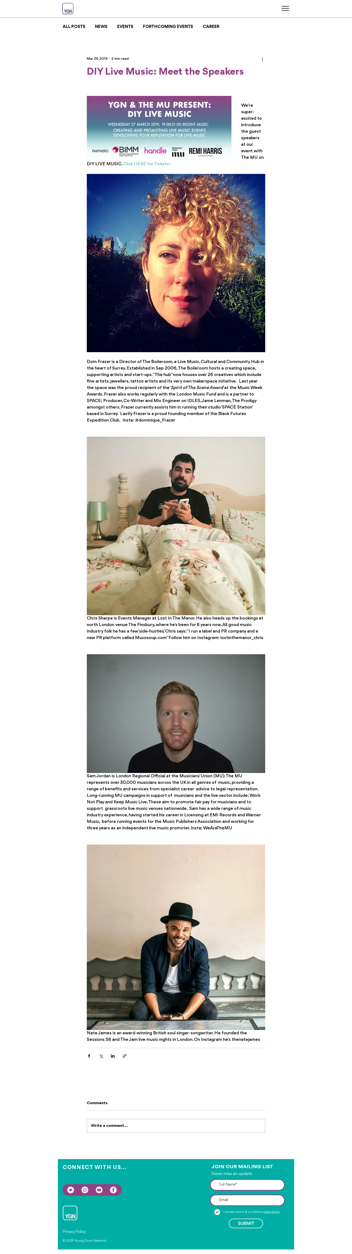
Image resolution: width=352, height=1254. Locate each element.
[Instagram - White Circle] (84, 1190)
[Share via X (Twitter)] (101, 1056)
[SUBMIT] (246, 1223)
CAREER (211, 27)
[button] (285, 8)
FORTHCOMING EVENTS (168, 27)
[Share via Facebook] (89, 1056)
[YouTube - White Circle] (99, 1190)
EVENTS (125, 27)
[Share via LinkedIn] (112, 1056)
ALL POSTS (74, 27)
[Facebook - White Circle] (113, 1190)
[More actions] (262, 59)
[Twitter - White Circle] (70, 1190)
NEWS (101, 27)
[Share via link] (124, 1056)
